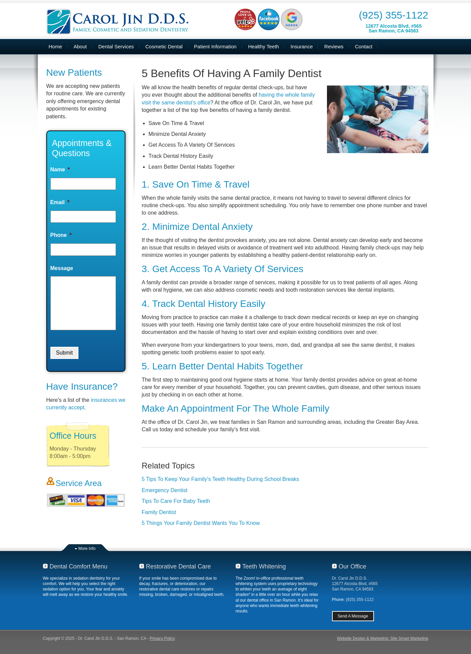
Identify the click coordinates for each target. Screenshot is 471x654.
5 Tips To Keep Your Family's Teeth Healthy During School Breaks (220, 479)
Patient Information (215, 46)
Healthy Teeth (263, 46)
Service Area (79, 483)
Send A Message (353, 616)
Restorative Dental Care (178, 566)
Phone (61, 235)
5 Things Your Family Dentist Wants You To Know (201, 523)
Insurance (301, 46)
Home (55, 46)
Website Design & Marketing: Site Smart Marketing (382, 638)
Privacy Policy (162, 638)
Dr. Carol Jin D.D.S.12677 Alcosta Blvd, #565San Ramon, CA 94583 (355, 583)
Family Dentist (159, 512)
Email (60, 202)
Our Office (353, 566)
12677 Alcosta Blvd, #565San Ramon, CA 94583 (394, 28)
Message (61, 268)
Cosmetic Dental (164, 46)
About (80, 46)
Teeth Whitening (264, 566)
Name (60, 169)
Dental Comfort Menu (79, 566)
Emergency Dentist (164, 490)
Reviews (334, 46)
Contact (364, 46)
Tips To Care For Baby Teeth (176, 501)
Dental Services (116, 46)
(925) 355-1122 (393, 15)
